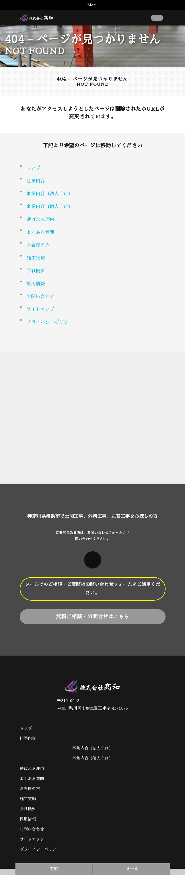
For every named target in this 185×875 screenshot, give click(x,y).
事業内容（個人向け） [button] (49, 206)
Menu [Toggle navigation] (92, 5)
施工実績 (35, 258)
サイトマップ (40, 309)
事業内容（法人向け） (92, 748)
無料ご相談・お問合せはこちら (92, 616)
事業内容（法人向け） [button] (49, 194)
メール (132, 869)
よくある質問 (40, 232)
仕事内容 (35, 181)
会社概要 (35, 271)
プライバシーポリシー (49, 322)
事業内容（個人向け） (92, 758)
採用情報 (35, 284)
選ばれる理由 (40, 219)
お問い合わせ (40, 296)
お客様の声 (38, 245)
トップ (33, 168)
